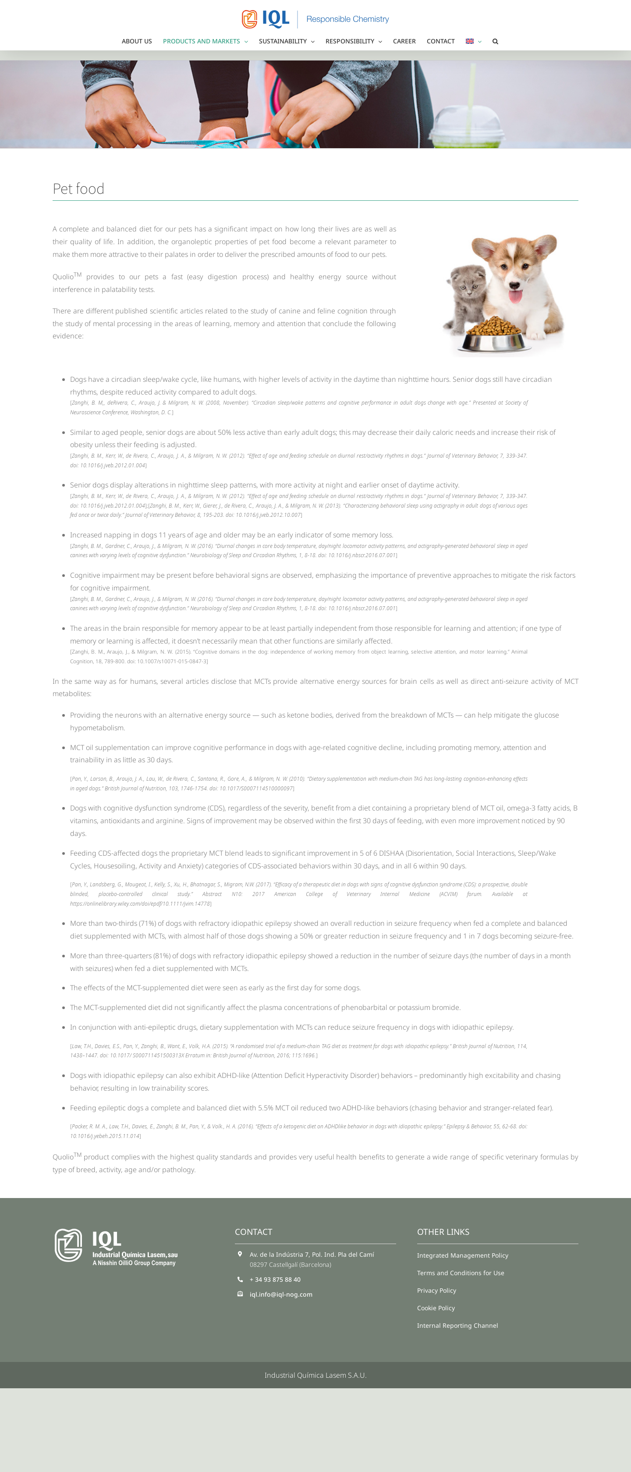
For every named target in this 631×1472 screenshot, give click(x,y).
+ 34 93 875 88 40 (275, 1279)
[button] (495, 41)
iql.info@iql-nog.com (281, 1294)
